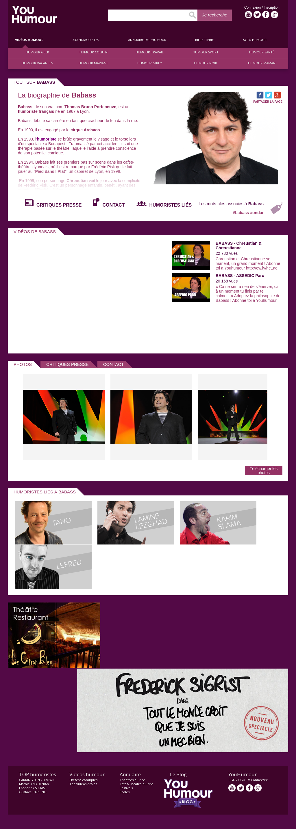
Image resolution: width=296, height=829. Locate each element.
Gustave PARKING (33, 792)
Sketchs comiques (83, 780)
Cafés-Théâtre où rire (136, 784)
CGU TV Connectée (253, 780)
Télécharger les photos (264, 470)
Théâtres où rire (132, 780)
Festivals (126, 788)
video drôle (34, 14)
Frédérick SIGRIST (33, 788)
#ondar (257, 212)
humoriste (47, 139)
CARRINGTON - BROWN (37, 780)
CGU (231, 780)
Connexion (253, 7)
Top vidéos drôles (83, 784)
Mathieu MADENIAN (34, 784)
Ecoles (125, 792)
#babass (241, 212)
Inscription (272, 7)
